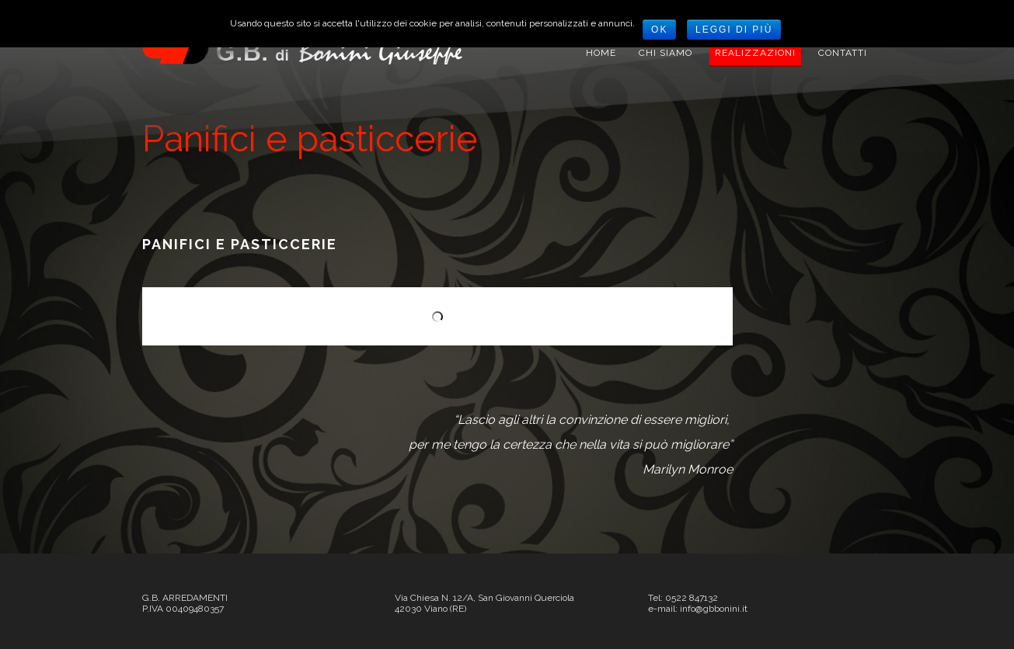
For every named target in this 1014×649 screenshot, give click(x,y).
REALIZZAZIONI (755, 52)
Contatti (842, 52)
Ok (659, 29)
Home (601, 52)
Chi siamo (665, 52)
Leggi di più (733, 29)
